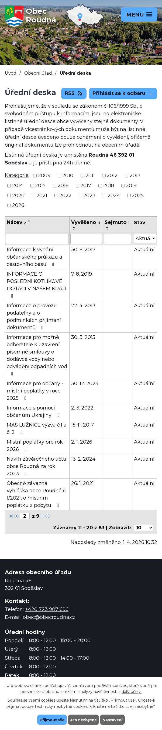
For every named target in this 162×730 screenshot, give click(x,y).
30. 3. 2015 (83, 337)
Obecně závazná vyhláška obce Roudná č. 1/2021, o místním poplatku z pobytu (37, 494)
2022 (65, 195)
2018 (108, 186)
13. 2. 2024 (83, 459)
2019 (131, 186)
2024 (114, 195)
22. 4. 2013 (83, 306)
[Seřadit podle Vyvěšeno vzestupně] (74, 227)
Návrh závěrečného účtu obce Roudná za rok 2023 (36, 466)
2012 (112, 176)
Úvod (10, 73)
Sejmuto (117, 222)
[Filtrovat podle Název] (37, 239)
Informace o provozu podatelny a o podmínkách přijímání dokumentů (34, 317)
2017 (85, 186)
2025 (138, 195)
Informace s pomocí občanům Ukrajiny (34, 411)
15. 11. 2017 (82, 425)
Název (17, 222)
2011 (90, 176)
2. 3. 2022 (82, 408)
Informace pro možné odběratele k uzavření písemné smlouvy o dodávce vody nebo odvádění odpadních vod (37, 355)
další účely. (132, 691)
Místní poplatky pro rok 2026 (35, 445)
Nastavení (114, 719)
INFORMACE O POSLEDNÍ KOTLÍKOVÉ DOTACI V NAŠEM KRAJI (36, 284)
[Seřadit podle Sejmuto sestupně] (108, 229)
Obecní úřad (38, 73)
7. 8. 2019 (81, 274)
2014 (17, 186)
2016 (63, 186)
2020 (18, 195)
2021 (41, 195)
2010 (67, 176)
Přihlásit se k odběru (123, 93)
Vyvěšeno (85, 222)
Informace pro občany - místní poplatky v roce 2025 (35, 391)
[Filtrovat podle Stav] (144, 238)
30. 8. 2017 (83, 250)
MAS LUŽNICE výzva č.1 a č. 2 (37, 428)
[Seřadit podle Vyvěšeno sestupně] (74, 229)
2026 (18, 205)
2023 (89, 195)
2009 (44, 176)
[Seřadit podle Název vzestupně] (30, 220)
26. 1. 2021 (82, 483)
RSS (74, 93)
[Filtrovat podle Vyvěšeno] (86, 239)
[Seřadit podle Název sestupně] (30, 222)
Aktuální (144, 250)
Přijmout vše (50, 719)
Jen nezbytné (83, 719)
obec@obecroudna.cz (49, 617)
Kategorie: (17, 175)
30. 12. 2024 (85, 384)
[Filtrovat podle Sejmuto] (117, 239)
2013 (135, 176)
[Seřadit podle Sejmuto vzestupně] (108, 227)
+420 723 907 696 (46, 609)
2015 (40, 186)
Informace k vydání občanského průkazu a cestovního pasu (34, 257)
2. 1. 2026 (81, 442)
